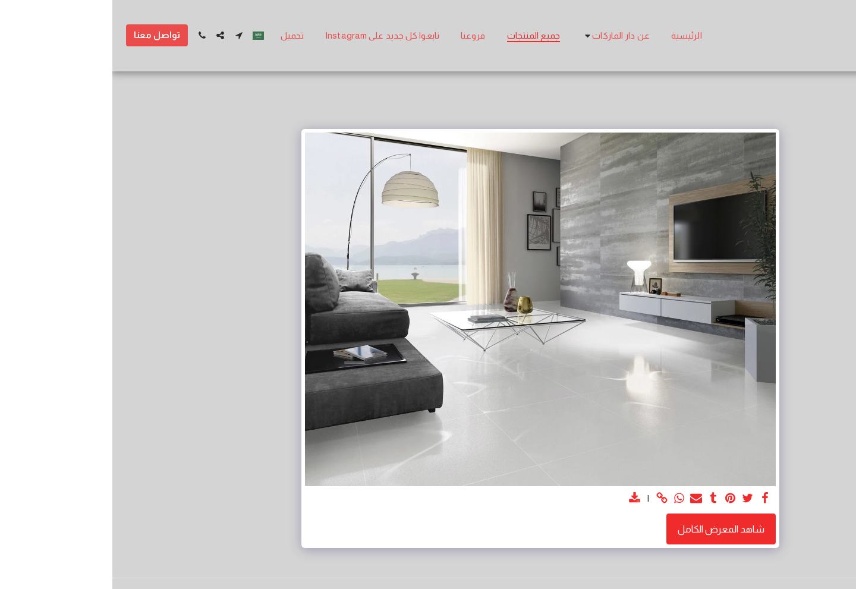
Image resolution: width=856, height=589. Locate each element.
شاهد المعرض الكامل (608, 529)
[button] (503, 35)
